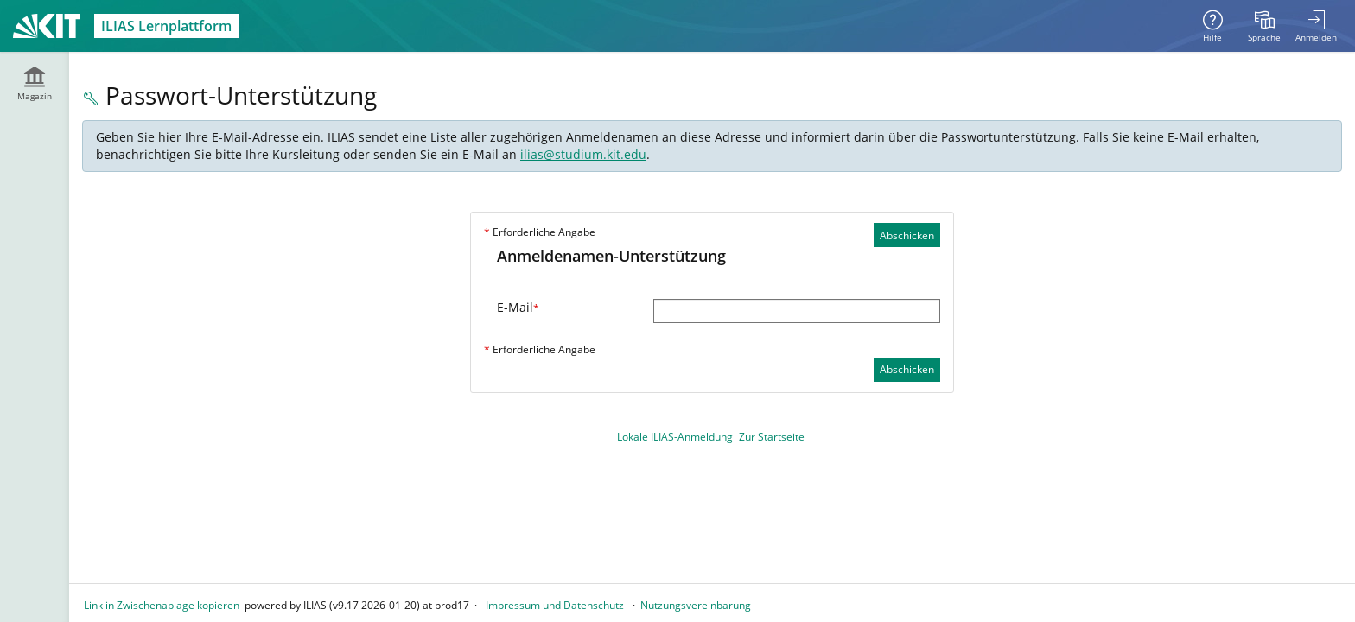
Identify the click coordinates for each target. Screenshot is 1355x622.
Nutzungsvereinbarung (695, 605)
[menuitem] (1264, 26)
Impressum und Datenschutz (555, 605)
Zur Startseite (772, 436)
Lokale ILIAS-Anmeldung (675, 436)
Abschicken (907, 235)
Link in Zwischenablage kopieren (161, 605)
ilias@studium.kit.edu (583, 154)
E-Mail (518, 307)
